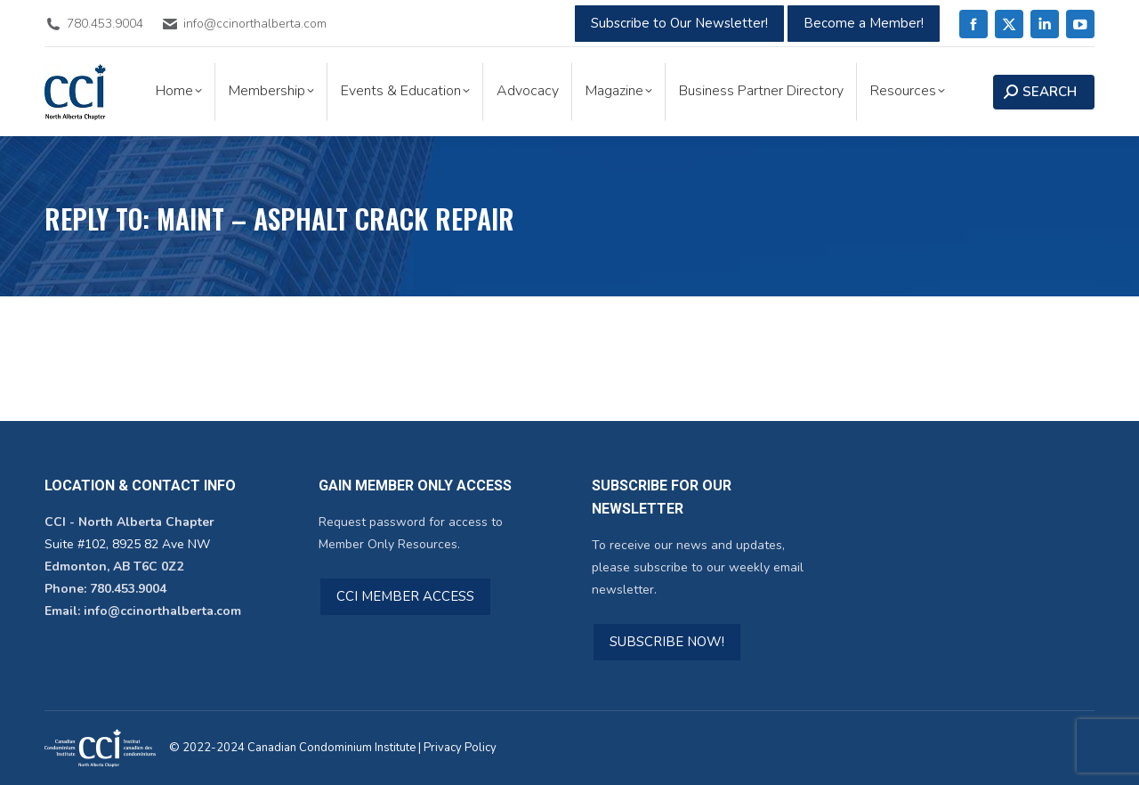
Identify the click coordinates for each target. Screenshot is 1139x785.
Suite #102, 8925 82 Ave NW (127, 544)
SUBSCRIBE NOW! (667, 642)
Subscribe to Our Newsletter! (679, 23)
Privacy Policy (460, 748)
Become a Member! (864, 23)
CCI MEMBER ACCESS (405, 596)
